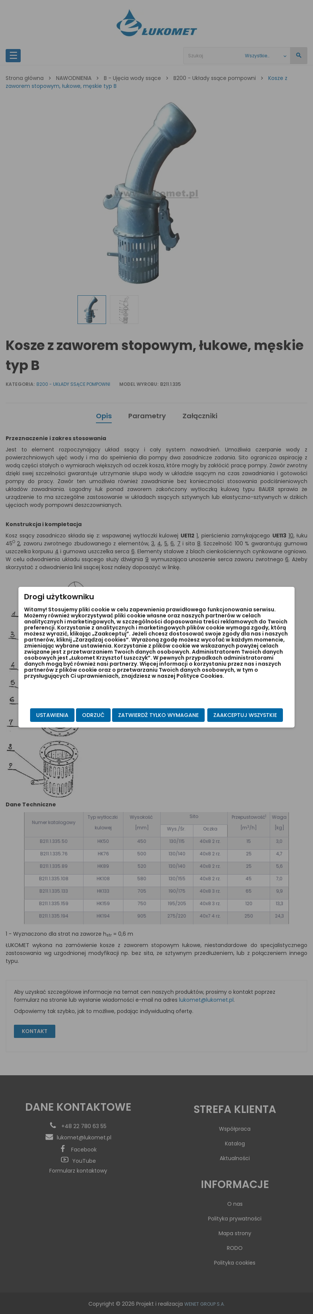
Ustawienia (65, 707)
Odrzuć (106, 707)
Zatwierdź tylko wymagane (89, 722)
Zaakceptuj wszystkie (232, 707)
